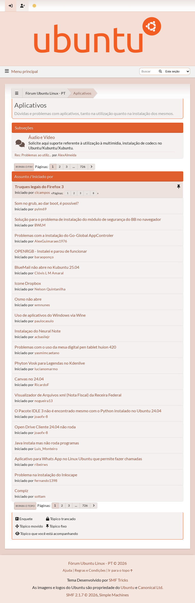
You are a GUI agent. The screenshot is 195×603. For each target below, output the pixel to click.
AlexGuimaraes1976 (51, 241)
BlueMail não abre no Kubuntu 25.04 (47, 267)
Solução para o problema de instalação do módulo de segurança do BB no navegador (88, 219)
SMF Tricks (118, 580)
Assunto (21, 176)
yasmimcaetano (47, 353)
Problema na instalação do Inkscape (46, 474)
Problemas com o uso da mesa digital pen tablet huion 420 (65, 346)
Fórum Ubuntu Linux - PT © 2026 (97, 563)
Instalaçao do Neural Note (38, 330)
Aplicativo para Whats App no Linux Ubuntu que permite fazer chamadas (78, 458)
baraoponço (44, 257)
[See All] (16, 93)
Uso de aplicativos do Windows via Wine (50, 315)
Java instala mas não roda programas (47, 442)
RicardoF (42, 384)
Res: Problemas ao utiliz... (33, 155)
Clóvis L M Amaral (49, 273)
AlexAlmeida (67, 155)
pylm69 (41, 209)
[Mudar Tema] (34, 5)
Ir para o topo (25, 505)
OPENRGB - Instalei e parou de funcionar (51, 251)
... (74, 167)
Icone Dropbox (28, 283)
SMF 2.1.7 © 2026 (82, 594)
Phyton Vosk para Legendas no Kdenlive (50, 363)
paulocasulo (44, 321)
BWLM (40, 225)
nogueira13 (44, 401)
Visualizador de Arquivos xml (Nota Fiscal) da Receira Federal (68, 394)
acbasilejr (42, 337)
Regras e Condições (90, 570)
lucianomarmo (46, 369)
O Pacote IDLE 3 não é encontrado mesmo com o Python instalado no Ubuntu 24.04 (88, 410)
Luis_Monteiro (46, 448)
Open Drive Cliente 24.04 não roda (45, 426)
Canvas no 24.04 (29, 378)
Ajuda (67, 570)
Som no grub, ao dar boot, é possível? (46, 203)
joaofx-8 (41, 416)
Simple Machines (114, 594)
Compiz (21, 490)
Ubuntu (127, 587)
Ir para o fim (24, 166)
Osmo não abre (28, 299)
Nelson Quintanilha (50, 289)
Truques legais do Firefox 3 (39, 186)
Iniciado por (42, 176)
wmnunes (42, 305)
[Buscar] (160, 71)
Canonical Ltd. (150, 587)
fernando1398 (46, 480)
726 (82, 167)
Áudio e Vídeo (41, 137)
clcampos (42, 192)
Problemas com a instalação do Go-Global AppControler (64, 235)
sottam (40, 496)
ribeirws (41, 464)
